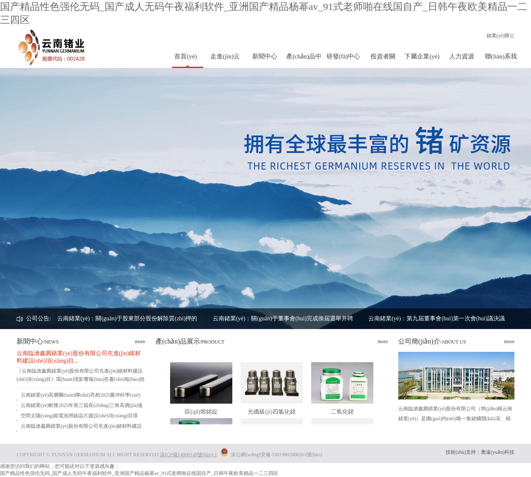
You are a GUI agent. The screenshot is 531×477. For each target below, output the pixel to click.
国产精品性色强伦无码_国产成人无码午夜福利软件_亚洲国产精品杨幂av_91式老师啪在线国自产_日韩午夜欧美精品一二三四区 (139, 473)
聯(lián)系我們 (501, 60)
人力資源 (461, 56)
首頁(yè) (185, 56)
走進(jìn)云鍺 (225, 60)
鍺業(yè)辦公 (500, 36)
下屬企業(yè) (421, 56)
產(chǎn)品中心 (304, 60)
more (140, 341)
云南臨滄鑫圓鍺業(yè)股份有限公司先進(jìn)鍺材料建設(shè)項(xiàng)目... (79, 357)
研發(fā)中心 (343, 56)
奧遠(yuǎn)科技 (497, 452)
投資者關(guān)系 (382, 60)
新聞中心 (264, 56)
